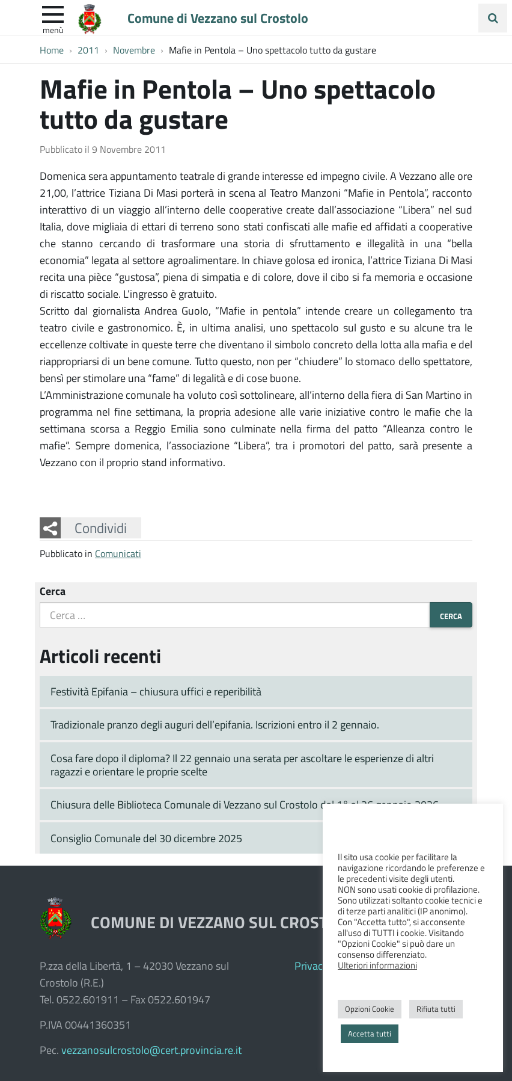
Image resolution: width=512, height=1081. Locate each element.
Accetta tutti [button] (369, 1033)
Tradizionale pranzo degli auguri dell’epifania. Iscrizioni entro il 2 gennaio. (214, 724)
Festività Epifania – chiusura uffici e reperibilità (155, 691)
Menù (53, 29)
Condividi (101, 527)
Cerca (53, 591)
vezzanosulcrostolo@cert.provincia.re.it (151, 1050)
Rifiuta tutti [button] (436, 1008)
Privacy (311, 965)
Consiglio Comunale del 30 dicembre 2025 (146, 838)
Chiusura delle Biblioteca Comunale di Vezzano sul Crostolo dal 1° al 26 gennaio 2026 (244, 804)
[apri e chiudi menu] (53, 13)
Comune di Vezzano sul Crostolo (217, 17)
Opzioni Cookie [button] (369, 1008)
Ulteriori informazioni (377, 965)
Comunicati (118, 553)
